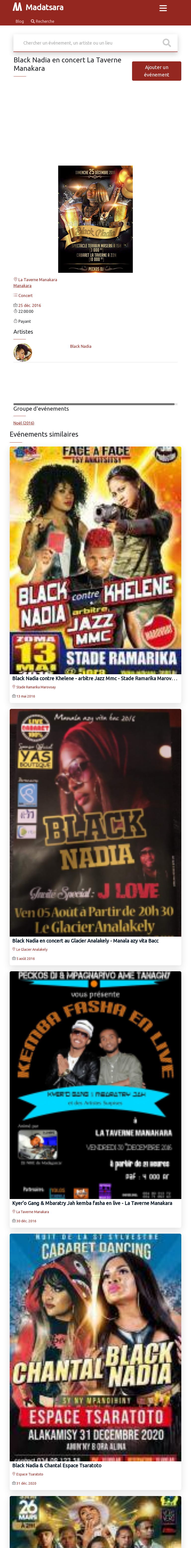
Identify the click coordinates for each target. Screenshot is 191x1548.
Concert (23, 295)
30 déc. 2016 (26, 1221)
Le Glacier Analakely (30, 949)
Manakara (22, 285)
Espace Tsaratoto (27, 1474)
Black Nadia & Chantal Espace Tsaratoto (56, 1465)
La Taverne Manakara (35, 279)
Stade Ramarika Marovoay (34, 687)
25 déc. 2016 (29, 305)
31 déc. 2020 (26, 1483)
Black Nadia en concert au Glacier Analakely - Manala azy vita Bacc (85, 941)
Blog (20, 21)
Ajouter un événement (156, 70)
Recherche (42, 21)
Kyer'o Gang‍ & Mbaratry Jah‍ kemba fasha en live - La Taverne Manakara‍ (92, 1203)
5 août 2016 (25, 959)
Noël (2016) (23, 423)
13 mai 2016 (25, 696)
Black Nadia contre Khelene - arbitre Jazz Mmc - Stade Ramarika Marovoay (95, 678)
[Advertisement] (95, 127)
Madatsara (38, 7)
